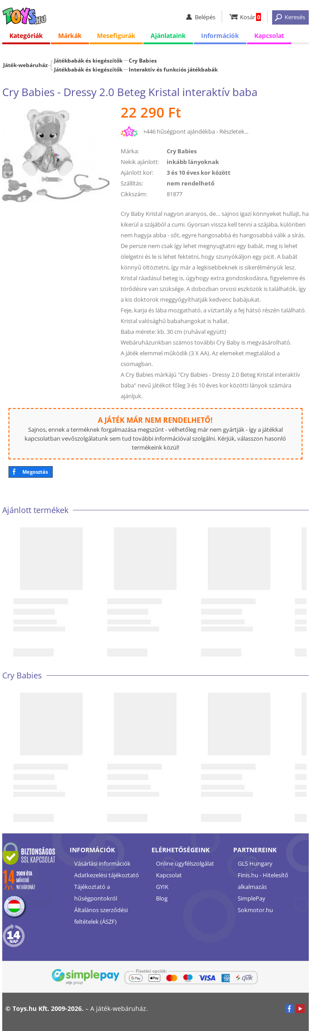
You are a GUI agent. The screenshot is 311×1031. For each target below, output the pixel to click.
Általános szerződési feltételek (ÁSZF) (101, 916)
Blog (162, 898)
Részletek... (233, 131)
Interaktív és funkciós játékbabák (173, 69)
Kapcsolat (269, 35)
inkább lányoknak (193, 162)
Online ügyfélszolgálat (185, 863)
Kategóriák (26, 35)
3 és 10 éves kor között (199, 172)
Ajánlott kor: (137, 172)
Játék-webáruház (25, 64)
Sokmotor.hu (255, 910)
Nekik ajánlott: (140, 162)
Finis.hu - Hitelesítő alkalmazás (263, 881)
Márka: (130, 151)
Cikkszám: (134, 194)
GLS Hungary (255, 863)
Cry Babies (143, 60)
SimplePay (251, 898)
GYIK (162, 887)
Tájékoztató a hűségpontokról (95, 892)
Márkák (70, 35)
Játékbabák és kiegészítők (88, 60)
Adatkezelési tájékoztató (106, 875)
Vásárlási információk (102, 863)
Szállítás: (132, 183)
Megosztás (35, 471)
